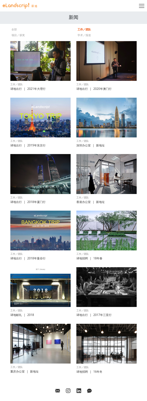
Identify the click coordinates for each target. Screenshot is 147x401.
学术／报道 (84, 35)
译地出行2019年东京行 (28, 145)
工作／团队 (84, 29)
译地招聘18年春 (89, 258)
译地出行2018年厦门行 (28, 202)
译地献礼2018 (22, 315)
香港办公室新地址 (90, 202)
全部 (14, 29)
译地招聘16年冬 (89, 372)
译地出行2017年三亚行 (94, 315)
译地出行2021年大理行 (28, 89)
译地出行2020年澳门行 (94, 89)
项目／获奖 (18, 35)
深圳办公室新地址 (90, 145)
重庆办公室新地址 (24, 371)
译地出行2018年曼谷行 (28, 258)
